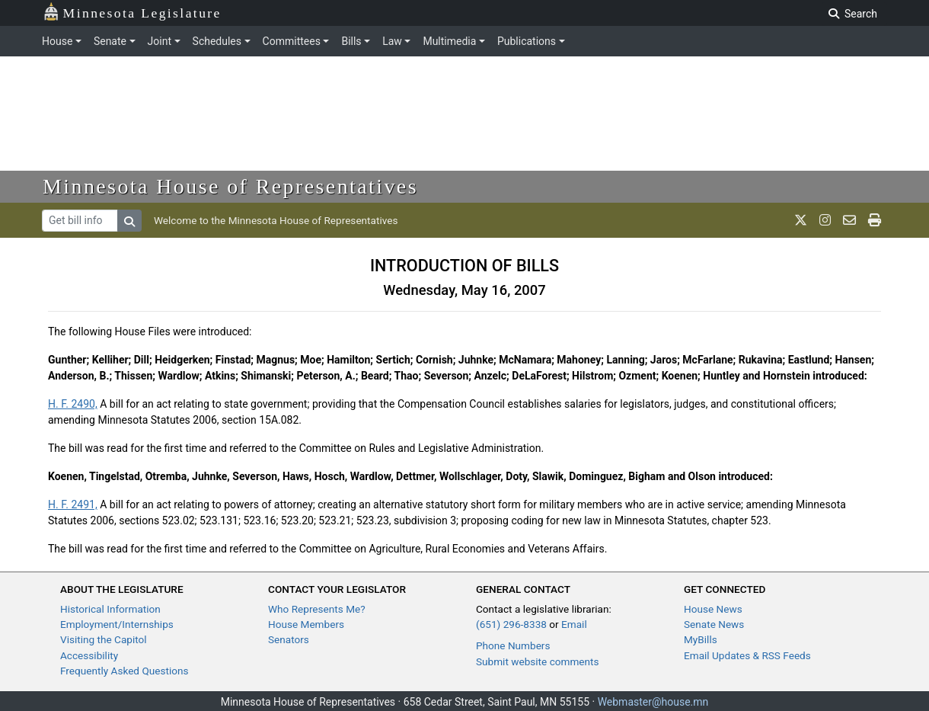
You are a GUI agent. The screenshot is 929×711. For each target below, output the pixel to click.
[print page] (874, 220)
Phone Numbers (513, 645)
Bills (351, 41)
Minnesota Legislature (132, 12)
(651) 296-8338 (511, 624)
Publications (526, 41)
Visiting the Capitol (103, 639)
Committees (292, 41)
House (57, 41)
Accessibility (89, 655)
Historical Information (110, 609)
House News (713, 609)
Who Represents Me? (317, 609)
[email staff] (849, 220)
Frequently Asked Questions (124, 671)
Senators (288, 639)
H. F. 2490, (72, 404)
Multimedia (449, 41)
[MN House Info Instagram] (825, 220)
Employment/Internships (117, 624)
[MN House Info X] (800, 220)
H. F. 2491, (72, 504)
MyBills (700, 639)
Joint (159, 41)
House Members (306, 624)
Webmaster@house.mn (653, 702)
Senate (110, 41)
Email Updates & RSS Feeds (747, 655)
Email (574, 624)
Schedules (217, 41)
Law (392, 41)
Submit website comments (537, 661)
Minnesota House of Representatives (230, 186)
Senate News (714, 624)
